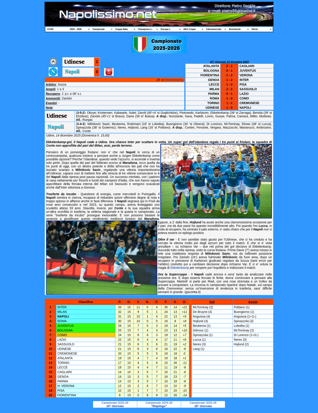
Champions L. (145, 29)
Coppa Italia (121, 29)
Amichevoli (235, 29)
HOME (50, 29)
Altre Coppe (189, 29)
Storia (255, 29)
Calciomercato (213, 29)
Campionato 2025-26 (115, 404)
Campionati (99, 29)
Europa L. (166, 29)
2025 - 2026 (76, 29)
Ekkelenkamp (174, 80)
